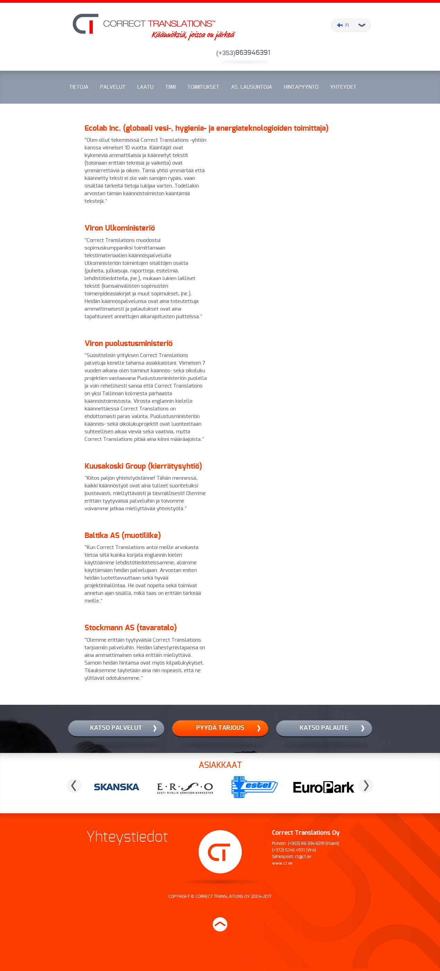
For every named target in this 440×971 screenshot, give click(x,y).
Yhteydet (343, 87)
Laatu (145, 87)
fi (351, 25)
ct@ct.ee (303, 857)
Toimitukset (203, 87)
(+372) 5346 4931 (288, 850)
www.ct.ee (282, 863)
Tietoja (78, 87)
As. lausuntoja (251, 87)
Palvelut (112, 87)
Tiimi (170, 87)
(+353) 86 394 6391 (306, 843)
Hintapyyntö (301, 87)
